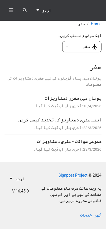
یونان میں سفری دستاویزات (73, 98)
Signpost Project (73, 175)
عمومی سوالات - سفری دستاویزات (69, 141)
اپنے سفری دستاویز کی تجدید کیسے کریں (59, 120)
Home (96, 24)
